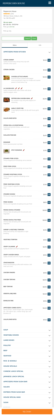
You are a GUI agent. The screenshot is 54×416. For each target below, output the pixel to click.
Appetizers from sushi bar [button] (26, 381)
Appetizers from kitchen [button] (26, 52)
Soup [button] (26, 330)
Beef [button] (26, 351)
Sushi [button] (26, 402)
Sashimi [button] (26, 407)
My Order (27, 411)
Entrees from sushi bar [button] (26, 392)
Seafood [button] (26, 356)
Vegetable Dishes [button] (26, 335)
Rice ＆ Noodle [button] (26, 361)
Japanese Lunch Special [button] (26, 376)
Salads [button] (26, 386)
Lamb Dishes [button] (26, 340)
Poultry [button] (26, 345)
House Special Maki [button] (26, 397)
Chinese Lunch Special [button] (26, 371)
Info (40, 45)
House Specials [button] (26, 366)
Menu (15, 45)
